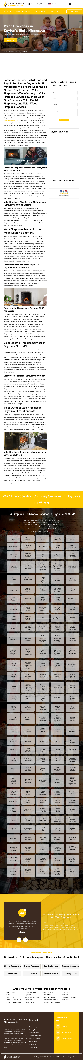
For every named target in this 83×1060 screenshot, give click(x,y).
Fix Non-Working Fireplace (28, 567)
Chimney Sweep (13, 538)
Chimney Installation (72, 546)
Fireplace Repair (42, 555)
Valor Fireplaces (28, 730)
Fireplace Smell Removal (13, 698)
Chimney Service (42, 538)
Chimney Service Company (57, 810)
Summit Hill (47, 995)
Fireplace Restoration (13, 566)
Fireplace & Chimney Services (20, 11)
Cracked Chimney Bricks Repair (72, 687)
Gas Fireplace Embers (72, 707)
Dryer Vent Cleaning (72, 792)
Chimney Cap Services (28, 599)
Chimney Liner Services (13, 608)
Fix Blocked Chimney (13, 687)
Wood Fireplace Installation (72, 627)
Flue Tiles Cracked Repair (42, 698)
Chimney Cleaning (28, 538)
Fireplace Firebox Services (42, 665)
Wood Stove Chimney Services (13, 848)
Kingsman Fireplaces (58, 730)
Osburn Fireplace (42, 750)
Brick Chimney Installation (72, 566)
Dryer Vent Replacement (43, 819)
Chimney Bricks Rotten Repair (57, 687)
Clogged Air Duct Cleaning (28, 810)
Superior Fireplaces (13, 730)
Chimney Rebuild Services (28, 792)
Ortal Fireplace (57, 759)
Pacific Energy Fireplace (28, 759)
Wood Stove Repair (42, 838)
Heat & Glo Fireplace (13, 750)
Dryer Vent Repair (28, 819)
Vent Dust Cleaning (57, 801)
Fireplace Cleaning (72, 538)
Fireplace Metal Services (13, 665)
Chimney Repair (57, 546)
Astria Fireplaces (72, 730)
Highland (28, 995)
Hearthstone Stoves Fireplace (72, 769)
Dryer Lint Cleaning (43, 801)
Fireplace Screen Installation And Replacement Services (72, 781)
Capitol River (10, 992)
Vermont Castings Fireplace (72, 740)
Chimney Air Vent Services (13, 718)
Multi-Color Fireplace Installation (42, 718)
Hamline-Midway (30, 992)
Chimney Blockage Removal (28, 589)
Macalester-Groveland (32, 997)
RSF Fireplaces (13, 740)
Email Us (72, 4)
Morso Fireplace (42, 769)
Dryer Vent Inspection (72, 801)
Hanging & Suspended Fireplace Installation (72, 849)
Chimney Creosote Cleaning (28, 555)
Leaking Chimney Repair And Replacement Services (28, 687)
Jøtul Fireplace (13, 759)
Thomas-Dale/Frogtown (51, 1002)
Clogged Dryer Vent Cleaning (13, 810)
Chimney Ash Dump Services (43, 608)
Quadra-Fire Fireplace (72, 750)
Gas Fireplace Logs (72, 665)
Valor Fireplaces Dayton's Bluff (18, 51)
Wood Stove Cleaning (72, 838)
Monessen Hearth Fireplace (28, 769)
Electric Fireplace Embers (57, 707)
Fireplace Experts (72, 810)
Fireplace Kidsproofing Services (57, 792)
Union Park (66, 992)
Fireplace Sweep (42, 618)
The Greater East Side (50, 1000)
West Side (65, 1000)
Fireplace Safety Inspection (57, 819)
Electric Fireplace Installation (28, 638)
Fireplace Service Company (43, 810)
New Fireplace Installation (72, 555)
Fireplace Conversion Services (57, 848)
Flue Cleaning (13, 546)
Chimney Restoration (13, 589)
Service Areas (40, 11)
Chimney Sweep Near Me (42, 829)
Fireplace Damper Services (57, 665)
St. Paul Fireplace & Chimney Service (56, 1057)
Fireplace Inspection (43, 589)
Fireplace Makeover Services (43, 859)
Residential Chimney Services (57, 676)
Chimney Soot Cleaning (13, 555)
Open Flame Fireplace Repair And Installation (13, 860)
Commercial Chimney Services (42, 676)
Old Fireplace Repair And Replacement (57, 589)
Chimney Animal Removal (57, 781)
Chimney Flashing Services (13, 618)
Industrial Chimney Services (72, 676)
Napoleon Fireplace (43, 740)
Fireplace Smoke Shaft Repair (28, 579)
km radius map (64, 153)
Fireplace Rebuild (13, 627)
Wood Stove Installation (57, 838)
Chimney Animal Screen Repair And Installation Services (57, 567)
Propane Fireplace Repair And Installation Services (13, 652)
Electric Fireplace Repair (57, 627)
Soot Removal (43, 546)
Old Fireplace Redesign (57, 698)
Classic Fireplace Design (72, 698)
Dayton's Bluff (11, 997)
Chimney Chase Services (42, 599)
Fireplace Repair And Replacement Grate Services (28, 665)
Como (8, 995)
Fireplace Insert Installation (13, 792)
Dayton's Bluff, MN (68, 1038)
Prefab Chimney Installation (42, 792)
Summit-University (49, 997)
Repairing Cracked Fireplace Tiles (42, 687)
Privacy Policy (33, 1047)
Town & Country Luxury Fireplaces (43, 730)
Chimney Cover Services (57, 599)
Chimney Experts (13, 819)
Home (3, 11)
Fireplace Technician (72, 828)
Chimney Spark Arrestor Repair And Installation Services (42, 567)
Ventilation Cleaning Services (28, 859)
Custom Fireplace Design (28, 707)
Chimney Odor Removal (28, 698)
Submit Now (64, 120)
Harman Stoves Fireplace (28, 750)
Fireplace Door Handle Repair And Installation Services (57, 652)
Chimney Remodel (57, 859)
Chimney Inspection (57, 538)
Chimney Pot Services (57, 608)
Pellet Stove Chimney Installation (42, 707)
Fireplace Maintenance (28, 838)
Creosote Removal (28, 546)
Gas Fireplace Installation (13, 638)
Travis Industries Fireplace (57, 769)
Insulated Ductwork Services (72, 859)
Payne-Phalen (29, 1002)
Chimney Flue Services (72, 599)
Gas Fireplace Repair (43, 627)
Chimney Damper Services (28, 608)
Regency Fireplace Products (72, 718)
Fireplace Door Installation (42, 652)
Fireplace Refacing (57, 579)
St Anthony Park (48, 992)
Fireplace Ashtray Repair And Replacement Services (72, 652)
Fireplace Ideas (13, 828)
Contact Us (54, 11)
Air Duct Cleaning (27, 801)
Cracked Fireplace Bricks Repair (43, 871)
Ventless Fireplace (42, 848)
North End (28, 1000)
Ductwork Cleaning (58, 828)
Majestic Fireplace (57, 740)
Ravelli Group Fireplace (43, 780)
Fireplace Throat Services (13, 676)
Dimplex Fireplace (57, 750)
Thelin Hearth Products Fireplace (28, 781)
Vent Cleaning (13, 801)
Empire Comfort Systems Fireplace (13, 781)
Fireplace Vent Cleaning (57, 618)
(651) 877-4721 (74, 11)
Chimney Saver (72, 589)
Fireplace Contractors (72, 618)
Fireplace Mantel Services (72, 871)
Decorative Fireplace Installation (72, 819)
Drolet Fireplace (13, 769)
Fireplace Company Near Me (13, 838)
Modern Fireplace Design (13, 707)
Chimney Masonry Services (28, 618)
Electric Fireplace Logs (28, 676)
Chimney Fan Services (72, 608)
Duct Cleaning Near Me (28, 828)
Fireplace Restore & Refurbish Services (28, 871)
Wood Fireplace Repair (28, 627)
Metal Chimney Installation (13, 579)
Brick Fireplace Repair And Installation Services (13, 871)
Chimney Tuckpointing (72, 579)
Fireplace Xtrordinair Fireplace (72, 759)
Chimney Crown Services (13, 599)
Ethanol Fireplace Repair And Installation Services (57, 638)
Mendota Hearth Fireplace (42, 759)
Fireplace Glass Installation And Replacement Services (28, 652)
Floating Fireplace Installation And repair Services (57, 871)
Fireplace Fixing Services (28, 848)
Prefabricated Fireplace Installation (72, 638)
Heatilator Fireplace (28, 740)
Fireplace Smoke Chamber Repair (42, 579)
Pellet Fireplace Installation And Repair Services (57, 719)
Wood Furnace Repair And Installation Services (42, 638)
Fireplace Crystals (28, 718)
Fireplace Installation (57, 555)
